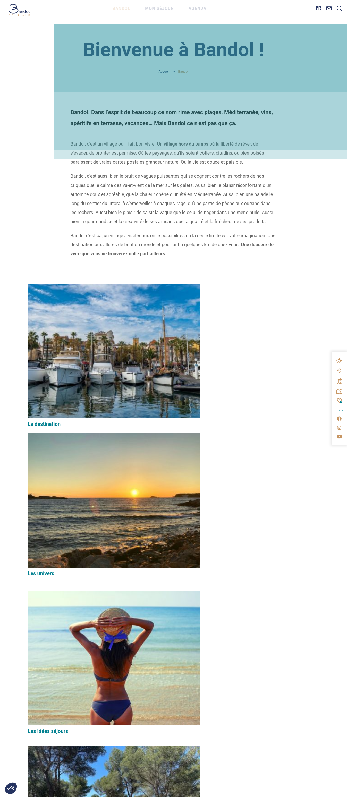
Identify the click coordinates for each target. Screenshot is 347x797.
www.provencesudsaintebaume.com (253, 720)
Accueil (164, 71)
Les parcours (43, 454)
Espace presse (265, 633)
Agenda (213, 12)
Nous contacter (49, 695)
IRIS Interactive (255, 739)
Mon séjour (173, 12)
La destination (44, 360)
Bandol (133, 12)
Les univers (141, 350)
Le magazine (42, 548)
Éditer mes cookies (152, 739)
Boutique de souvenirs (154, 443)
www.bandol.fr (102, 720)
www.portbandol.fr (167, 720)
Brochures (260, 649)
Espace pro (261, 617)
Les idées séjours (249, 360)
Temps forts (243, 454)
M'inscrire (144, 650)
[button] (11, 788)
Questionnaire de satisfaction (268, 668)
